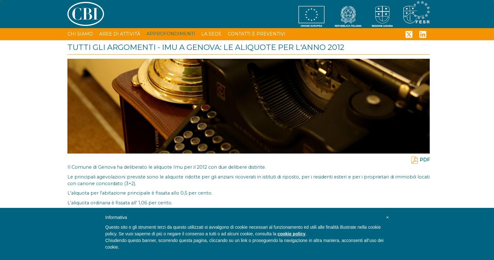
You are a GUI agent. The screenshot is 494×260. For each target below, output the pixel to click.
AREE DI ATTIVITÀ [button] (119, 34)
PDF (420, 160)
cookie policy (292, 233)
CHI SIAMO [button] (80, 34)
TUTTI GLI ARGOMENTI (111, 47)
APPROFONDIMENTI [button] (170, 34)
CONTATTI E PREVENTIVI (256, 34)
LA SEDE (211, 34)
